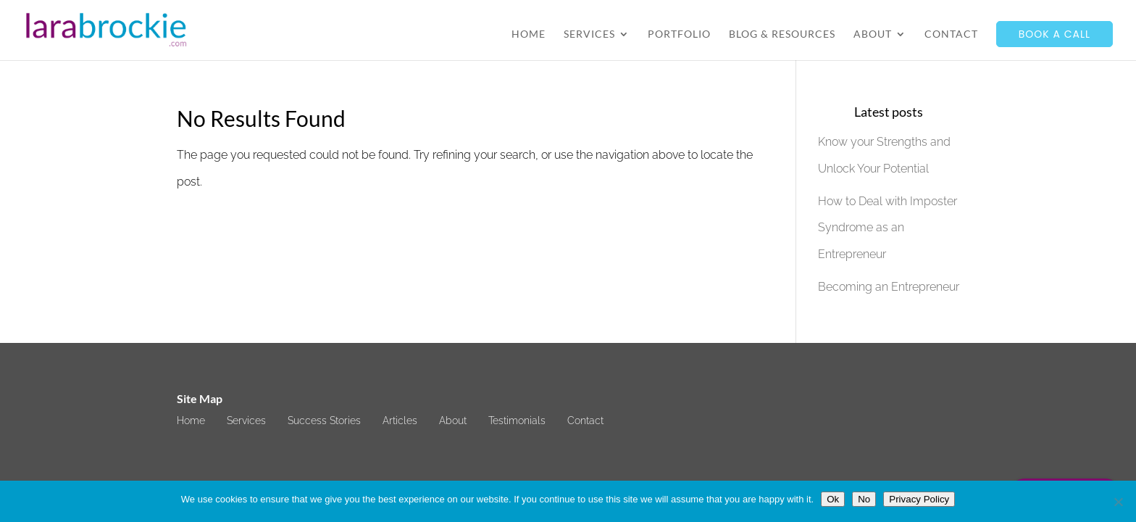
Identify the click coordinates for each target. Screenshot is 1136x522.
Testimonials (517, 420)
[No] (1118, 501)
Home (528, 34)
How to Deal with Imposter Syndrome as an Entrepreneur (887, 228)
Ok (833, 499)
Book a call (1054, 34)
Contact (951, 34)
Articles (400, 420)
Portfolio (679, 34)
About (872, 34)
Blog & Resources (782, 34)
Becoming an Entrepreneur (888, 287)
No (864, 499)
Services (589, 34)
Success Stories (324, 420)
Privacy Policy (919, 499)
